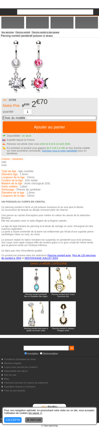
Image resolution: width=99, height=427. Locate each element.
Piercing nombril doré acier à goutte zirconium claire (36, 329)
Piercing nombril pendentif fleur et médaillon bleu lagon (36, 295)
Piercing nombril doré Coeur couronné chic (63, 295)
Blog (6, 379)
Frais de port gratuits (14, 390)
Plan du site (10, 375)
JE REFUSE (33, 420)
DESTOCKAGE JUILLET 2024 (41, 258)
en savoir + (35, 413)
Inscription (31, 353)
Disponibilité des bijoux (16, 371)
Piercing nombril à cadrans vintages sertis (63, 329)
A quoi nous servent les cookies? (21, 367)
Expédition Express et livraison (20, 386)
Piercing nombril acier (59, 255)
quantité (8, 111)
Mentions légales (12, 363)
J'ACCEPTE (12, 420)
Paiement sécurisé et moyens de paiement (26, 382)
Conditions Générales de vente (20, 359)
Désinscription (49, 353)
